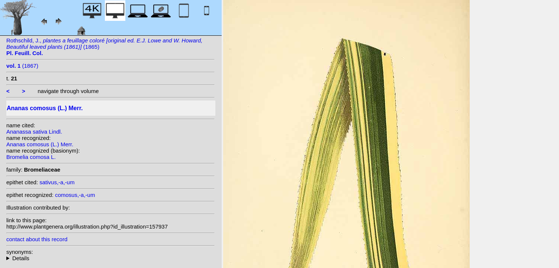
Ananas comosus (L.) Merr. (39, 144)
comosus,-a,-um (75, 195)
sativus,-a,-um (56, 182)
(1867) (22, 66)
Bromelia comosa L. (31, 157)
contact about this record (36, 239)
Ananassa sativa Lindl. (34, 131)
